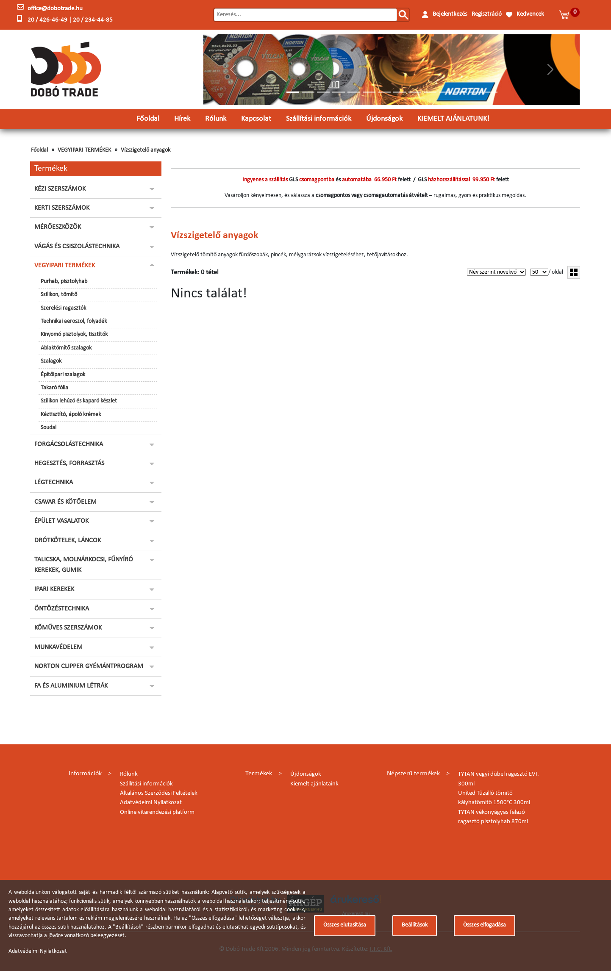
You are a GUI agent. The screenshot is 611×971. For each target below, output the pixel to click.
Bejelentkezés (450, 14)
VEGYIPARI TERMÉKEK (84, 150)
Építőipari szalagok (63, 374)
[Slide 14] (491, 92)
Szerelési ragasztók (63, 308)
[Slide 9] (414, 92)
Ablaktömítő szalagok (66, 348)
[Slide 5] (353, 92)
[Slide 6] (369, 92)
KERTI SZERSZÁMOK (61, 208)
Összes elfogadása (484, 925)
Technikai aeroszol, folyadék (74, 321)
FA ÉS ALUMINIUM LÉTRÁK (71, 685)
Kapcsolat (256, 118)
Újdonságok (384, 118)
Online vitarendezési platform (157, 812)
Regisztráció (487, 14)
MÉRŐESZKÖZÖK (57, 227)
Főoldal (147, 118)
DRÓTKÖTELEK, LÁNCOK (67, 540)
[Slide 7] (384, 92)
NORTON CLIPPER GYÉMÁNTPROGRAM (88, 666)
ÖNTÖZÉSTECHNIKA (61, 608)
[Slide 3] (323, 92)
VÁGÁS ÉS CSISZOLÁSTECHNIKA (76, 246)
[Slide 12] (460, 92)
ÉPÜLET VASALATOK (61, 521)
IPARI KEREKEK (54, 589)
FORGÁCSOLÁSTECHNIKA (68, 444)
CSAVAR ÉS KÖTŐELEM (65, 502)
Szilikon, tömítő (59, 294)
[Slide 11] (445, 92)
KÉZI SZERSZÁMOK (60, 189)
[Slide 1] (292, 92)
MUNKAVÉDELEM (58, 647)
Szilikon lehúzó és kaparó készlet (79, 401)
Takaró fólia (54, 388)
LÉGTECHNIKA (53, 482)
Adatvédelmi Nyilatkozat (151, 802)
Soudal (48, 427)
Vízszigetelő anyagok (145, 150)
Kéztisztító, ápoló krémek (71, 414)
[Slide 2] (308, 92)
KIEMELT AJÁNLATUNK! (453, 118)
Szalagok (51, 361)
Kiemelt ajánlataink (314, 784)
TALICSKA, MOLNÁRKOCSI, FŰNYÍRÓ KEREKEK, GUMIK (83, 564)
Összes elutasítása (344, 925)
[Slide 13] (475, 92)
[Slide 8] (399, 92)
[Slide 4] (338, 92)
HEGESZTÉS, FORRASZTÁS (69, 463)
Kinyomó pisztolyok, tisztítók (74, 334)
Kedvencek (530, 14)
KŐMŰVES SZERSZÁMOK (68, 627)
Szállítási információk (318, 118)
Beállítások (415, 925)
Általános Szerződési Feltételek (158, 793)
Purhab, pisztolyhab (64, 281)
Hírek (182, 118)
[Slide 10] (430, 92)
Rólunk (215, 118)
